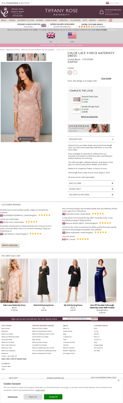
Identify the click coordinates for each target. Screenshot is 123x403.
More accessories (89, 116)
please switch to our (90, 30)
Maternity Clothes (26, 20)
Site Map (97, 351)
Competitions (67, 337)
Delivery (96, 334)
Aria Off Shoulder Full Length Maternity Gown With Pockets (102, 306)
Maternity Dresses (7, 334)
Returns (96, 337)
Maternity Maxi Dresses (39, 342)
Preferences (13, 397)
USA (72, 41)
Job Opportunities (69, 353)
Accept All (53, 397)
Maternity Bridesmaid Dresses (41, 353)
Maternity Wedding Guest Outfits (43, 334)
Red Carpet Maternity (9, 345)
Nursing (39, 20)
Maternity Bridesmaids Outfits (42, 331)
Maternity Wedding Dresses (10, 337)
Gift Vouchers (98, 348)
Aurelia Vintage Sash (90, 106)
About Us (66, 328)
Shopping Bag (98, 345)
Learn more (40, 390)
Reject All (33, 397)
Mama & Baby (51, 20)
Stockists (66, 345)
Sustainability (67, 331)
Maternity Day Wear (8, 342)
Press (64, 339)
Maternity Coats (7, 348)
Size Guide (106, 78)
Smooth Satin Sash (90, 96)
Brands (92, 20)
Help (95, 342)
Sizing (96, 331)
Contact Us (97, 339)
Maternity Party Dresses (40, 328)
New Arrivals (6, 328)
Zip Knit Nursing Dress (73, 305)
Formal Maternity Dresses (40, 337)
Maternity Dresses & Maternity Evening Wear (38, 50)
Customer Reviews (69, 342)
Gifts (85, 20)
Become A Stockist (69, 348)
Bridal (4, 20)
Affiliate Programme (69, 351)
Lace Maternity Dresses (39, 345)
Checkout (102, 20)
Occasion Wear (6, 366)
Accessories (75, 20)
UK (51, 41)
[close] (118, 380)
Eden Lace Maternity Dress (14, 305)
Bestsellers (5, 331)
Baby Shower (36, 339)
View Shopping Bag (112, 14)
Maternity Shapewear (8, 351)
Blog (64, 334)
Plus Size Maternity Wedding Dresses (44, 351)
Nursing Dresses (7, 339)
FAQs (95, 328)
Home (2, 50)
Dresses (12, 20)
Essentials (63, 20)
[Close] (112, 30)
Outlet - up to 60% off (9, 356)
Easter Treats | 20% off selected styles (62, 45)
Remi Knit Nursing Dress (44, 305)
